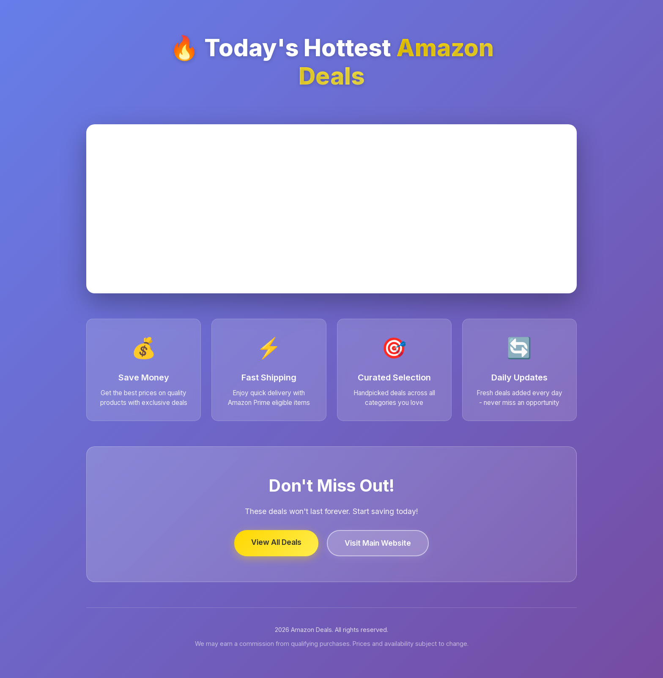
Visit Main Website (378, 543)
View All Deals (276, 542)
